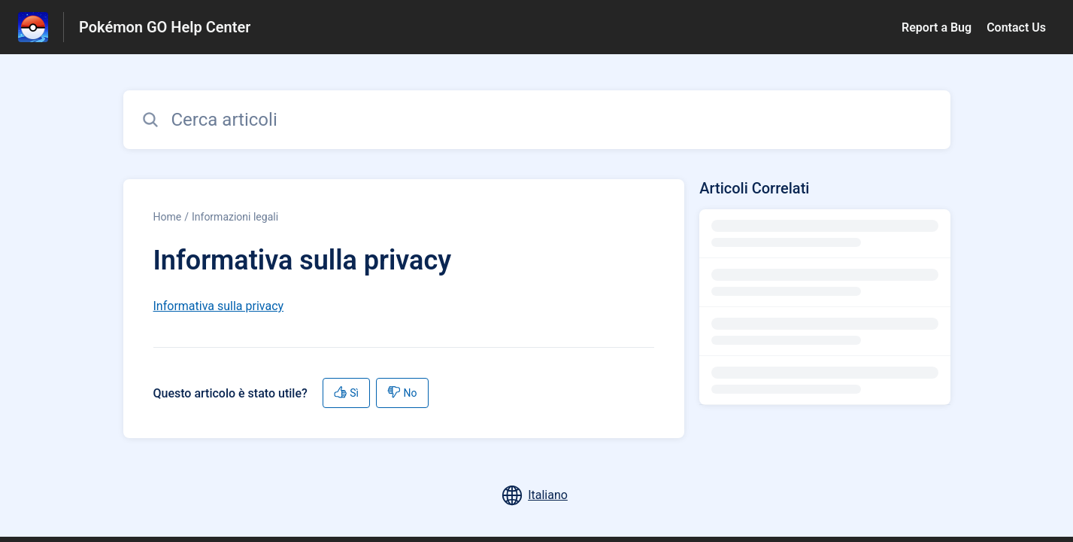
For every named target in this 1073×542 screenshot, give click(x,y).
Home (167, 217)
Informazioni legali (235, 217)
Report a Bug (936, 27)
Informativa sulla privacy (218, 306)
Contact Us (1016, 27)
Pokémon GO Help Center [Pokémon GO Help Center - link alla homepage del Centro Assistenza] (164, 27)
